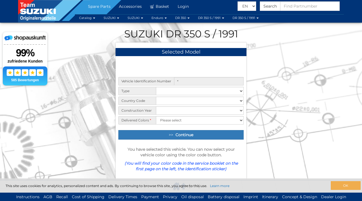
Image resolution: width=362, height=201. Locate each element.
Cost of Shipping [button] (88, 196)
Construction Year (136, 110)
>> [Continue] (181, 134)
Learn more (219, 186)
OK (345, 185)
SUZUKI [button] (111, 18)
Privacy (170, 196)
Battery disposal (223, 196)
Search (270, 6)
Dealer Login (333, 196)
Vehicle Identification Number (146, 81)
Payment (150, 196)
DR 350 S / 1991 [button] (211, 18)
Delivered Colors (136, 120)
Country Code (133, 101)
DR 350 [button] (182, 18)
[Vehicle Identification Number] (209, 81)
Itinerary (270, 196)
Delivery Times (122, 196)
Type (125, 91)
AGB (47, 196)
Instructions (28, 196)
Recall (62, 196)
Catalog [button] (87, 18)
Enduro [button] (159, 18)
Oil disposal (192, 196)
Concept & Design (299, 196)
